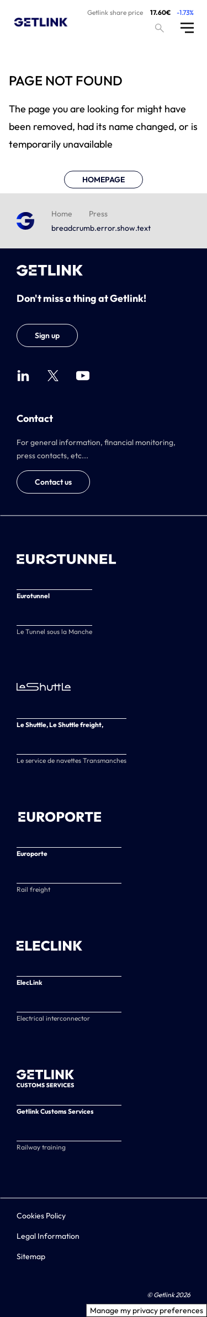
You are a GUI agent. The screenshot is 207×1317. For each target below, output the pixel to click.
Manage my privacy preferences (146, 1310)
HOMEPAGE (103, 180)
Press (98, 214)
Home (61, 214)
